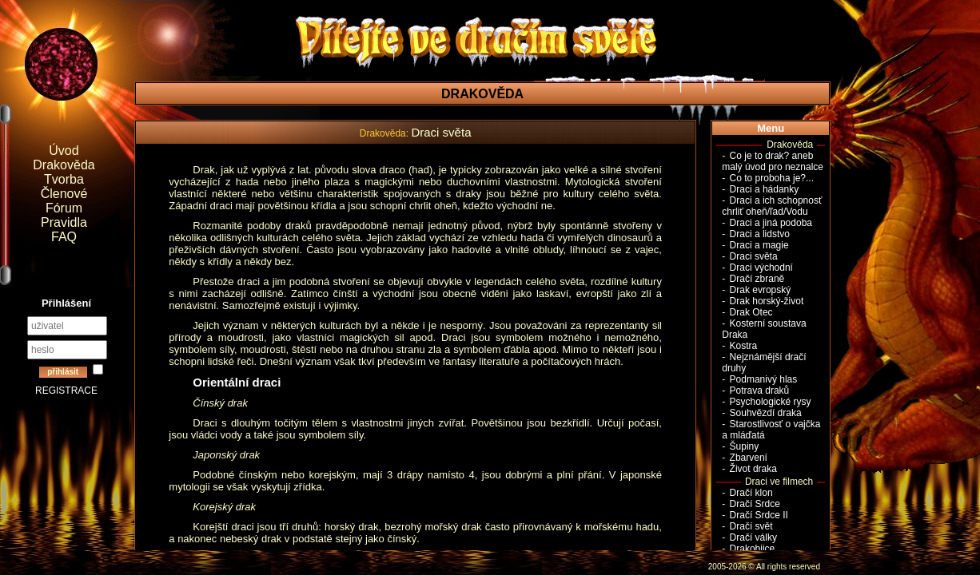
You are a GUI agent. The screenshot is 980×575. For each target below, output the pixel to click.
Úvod (63, 150)
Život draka (753, 468)
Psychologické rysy (770, 401)
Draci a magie (759, 245)
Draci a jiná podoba (771, 222)
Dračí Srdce (755, 504)
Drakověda (63, 165)
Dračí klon (751, 492)
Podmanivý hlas (764, 379)
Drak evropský (760, 289)
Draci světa (754, 256)
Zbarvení (748, 457)
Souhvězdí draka (766, 412)
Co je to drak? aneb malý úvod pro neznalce (772, 161)
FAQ (64, 237)
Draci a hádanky (764, 189)
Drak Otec (751, 312)
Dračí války (753, 537)
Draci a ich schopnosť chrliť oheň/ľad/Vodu (772, 206)
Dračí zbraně (757, 278)
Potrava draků (760, 390)
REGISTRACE (66, 390)
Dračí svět (751, 526)
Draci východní (761, 267)
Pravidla (64, 222)
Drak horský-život (767, 301)
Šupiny (744, 446)
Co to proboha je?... (772, 178)
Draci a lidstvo (760, 234)
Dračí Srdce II (759, 515)
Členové (64, 193)
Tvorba (64, 179)
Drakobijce (752, 548)
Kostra (744, 345)
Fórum (64, 208)
